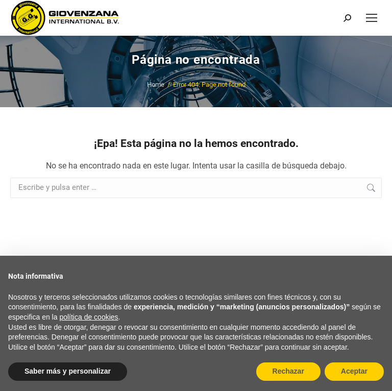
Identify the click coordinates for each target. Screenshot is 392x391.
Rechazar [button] (288, 371)
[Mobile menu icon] (371, 18)
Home (155, 84)
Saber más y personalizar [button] (67, 371)
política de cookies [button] (88, 317)
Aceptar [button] (354, 371)
